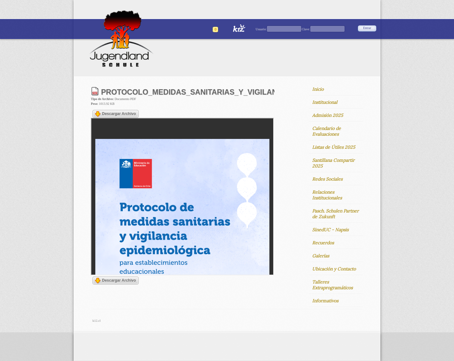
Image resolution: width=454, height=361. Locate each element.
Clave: (306, 29)
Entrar (367, 28)
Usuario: (261, 29)
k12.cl (96, 320)
